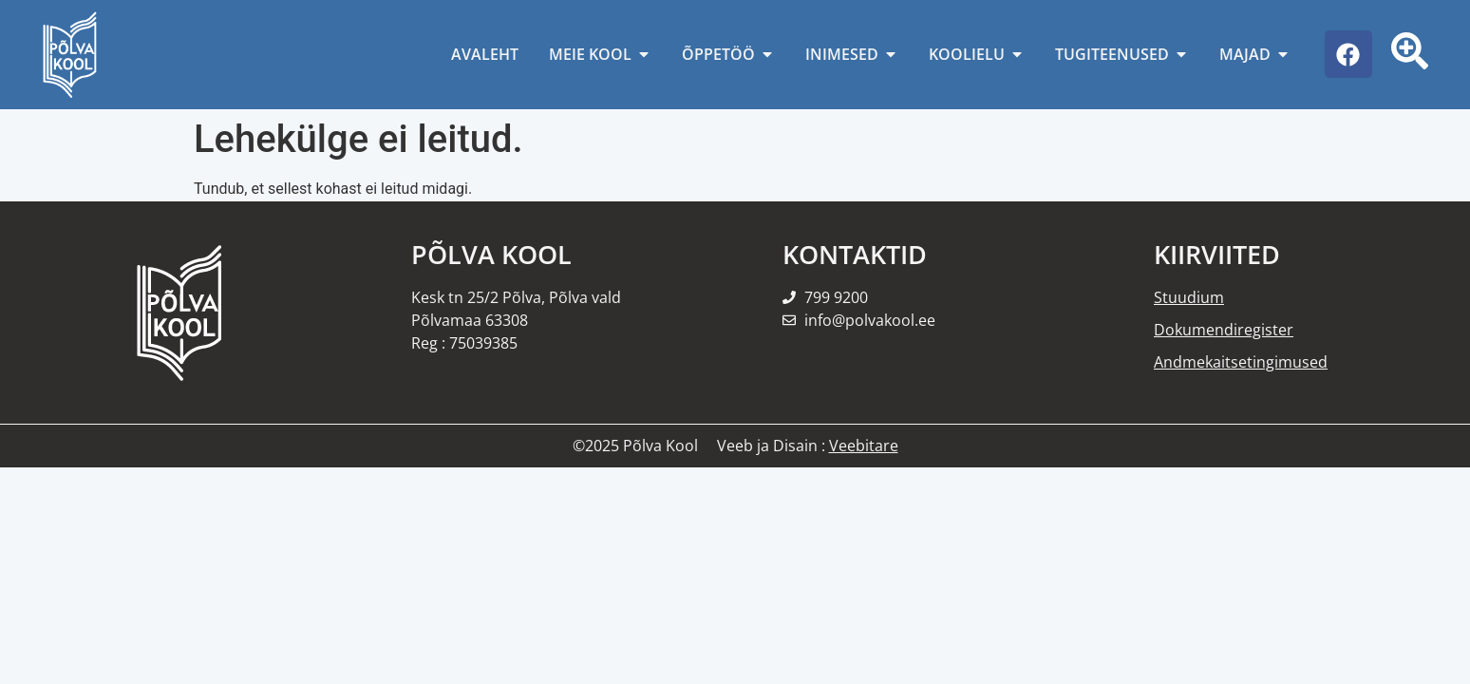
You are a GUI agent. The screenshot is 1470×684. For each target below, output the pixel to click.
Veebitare (863, 445)
